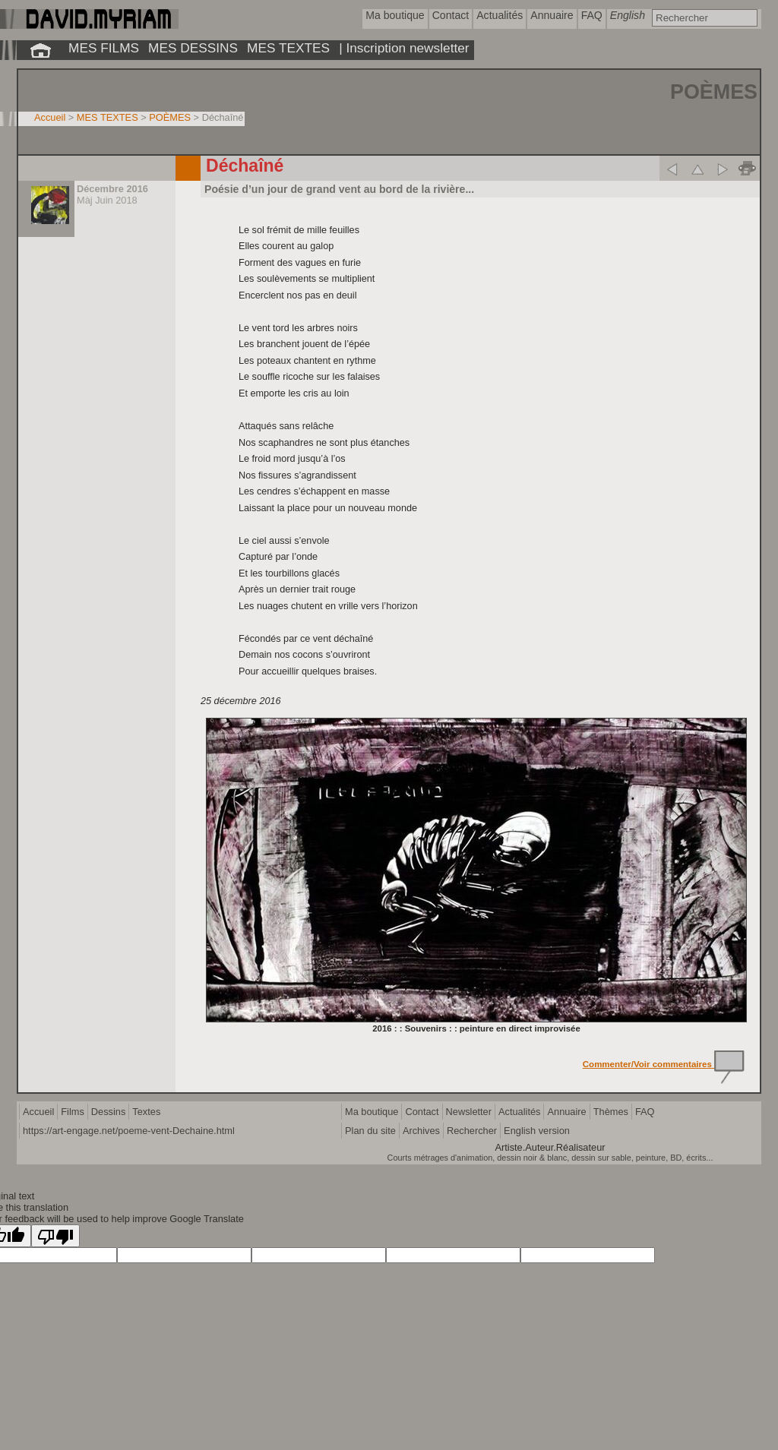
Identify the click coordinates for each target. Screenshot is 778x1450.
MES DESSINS (193, 47)
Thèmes (610, 1111)
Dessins (108, 1111)
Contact (421, 1111)
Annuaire (566, 1111)
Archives (421, 1130)
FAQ (645, 1111)
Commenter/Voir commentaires (664, 1064)
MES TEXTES (288, 47)
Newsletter (469, 1111)
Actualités (519, 1111)
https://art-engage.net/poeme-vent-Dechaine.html (129, 1130)
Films (72, 1111)
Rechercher (472, 1130)
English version (537, 1130)
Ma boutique (371, 1111)
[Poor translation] (55, 1235)
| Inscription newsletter (404, 47)
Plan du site (370, 1130)
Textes (146, 1111)
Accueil (49, 117)
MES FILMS (103, 47)
